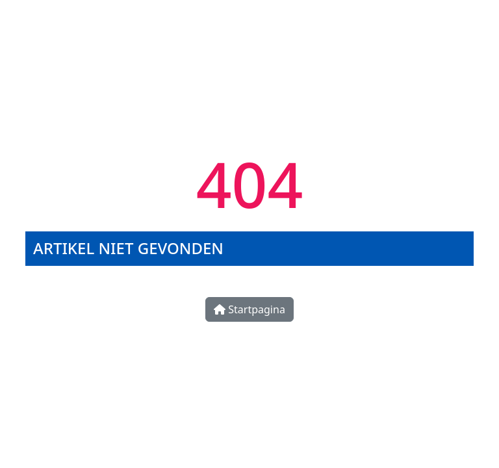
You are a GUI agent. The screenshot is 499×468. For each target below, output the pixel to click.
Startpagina (249, 309)
